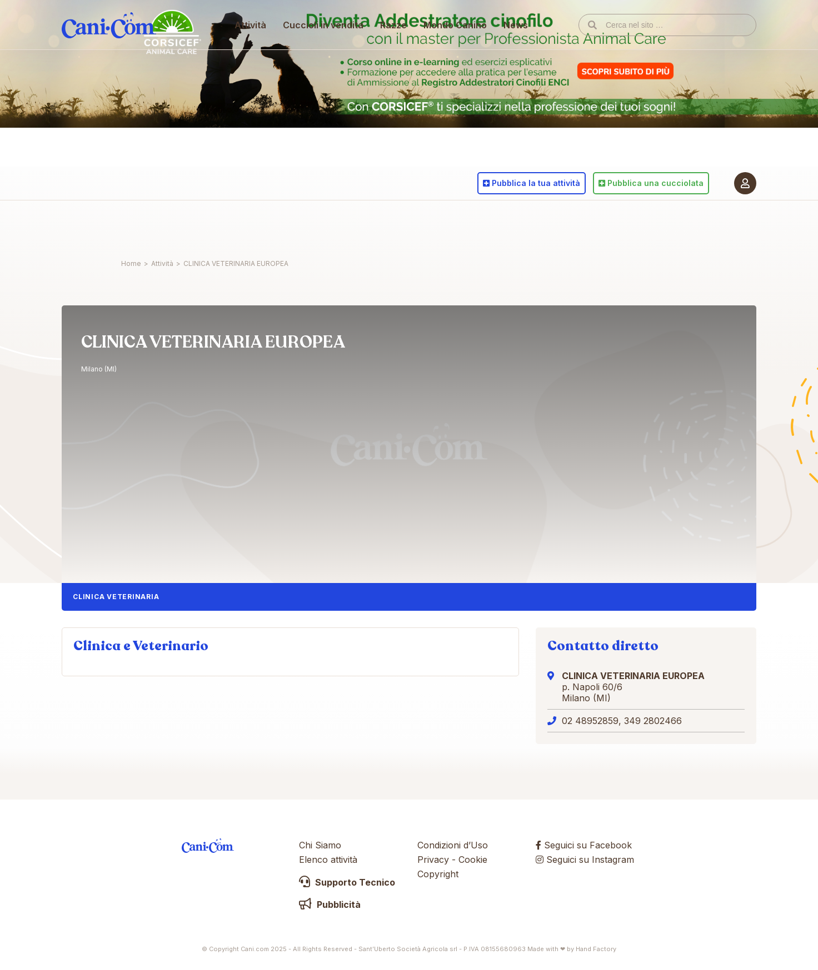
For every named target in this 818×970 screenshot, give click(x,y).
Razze (394, 224)
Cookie (472, 859)
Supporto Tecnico (347, 882)
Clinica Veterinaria (116, 596)
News (516, 224)
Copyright (437, 873)
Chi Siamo (320, 845)
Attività (251, 224)
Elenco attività (328, 859)
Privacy (433, 859)
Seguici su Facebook (584, 845)
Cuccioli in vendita (323, 224)
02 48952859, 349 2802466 (622, 720)
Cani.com (109, 225)
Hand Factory (596, 949)
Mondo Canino (455, 224)
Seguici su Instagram (585, 859)
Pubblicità (330, 904)
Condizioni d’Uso (452, 845)
